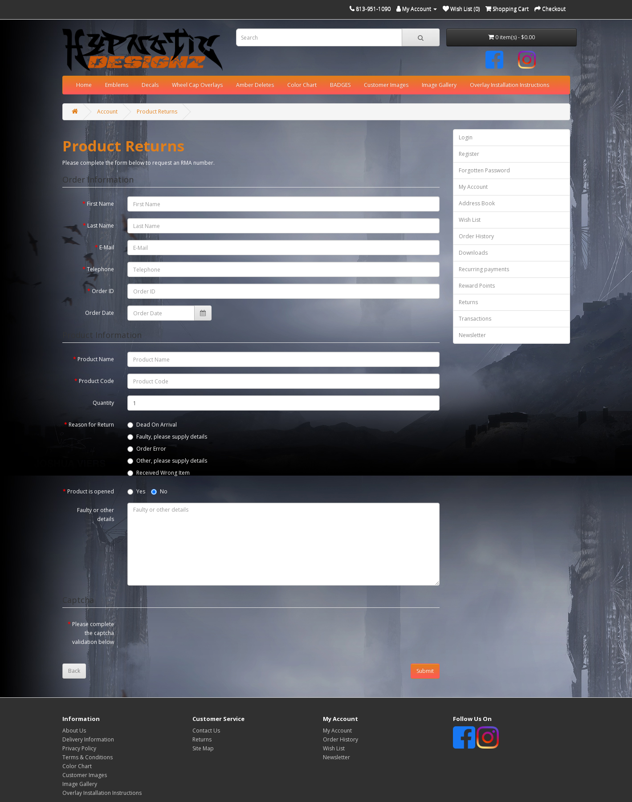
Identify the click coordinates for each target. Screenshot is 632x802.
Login (466, 137)
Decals (150, 85)
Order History (476, 236)
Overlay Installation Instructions (509, 85)
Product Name (95, 359)
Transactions (475, 318)
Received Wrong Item (158, 472)
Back (74, 671)
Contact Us (206, 730)
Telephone (100, 269)
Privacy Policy (79, 748)
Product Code (96, 381)
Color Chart (302, 85)
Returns (468, 302)
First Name (100, 204)
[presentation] (195, 634)
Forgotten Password (484, 170)
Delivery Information (88, 739)
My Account (473, 187)
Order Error (146, 448)
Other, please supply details (167, 460)
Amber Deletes (255, 85)
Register (469, 154)
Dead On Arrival (152, 424)
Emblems (116, 85)
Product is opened (90, 491)
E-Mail (106, 247)
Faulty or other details (95, 514)
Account (107, 111)
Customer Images (386, 85)
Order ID (103, 291)
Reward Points (477, 285)
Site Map (203, 748)
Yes (136, 491)
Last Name (100, 225)
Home (84, 85)
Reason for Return (91, 424)
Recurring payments (484, 269)
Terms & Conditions (87, 757)
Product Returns (157, 111)
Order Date (99, 313)
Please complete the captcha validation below (93, 633)
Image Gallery (439, 85)
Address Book (477, 203)
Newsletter (472, 335)
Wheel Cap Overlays (197, 85)
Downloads (473, 252)
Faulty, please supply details (167, 436)
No (159, 491)
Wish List (470, 220)
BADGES (340, 85)
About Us (74, 730)
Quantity (103, 403)
